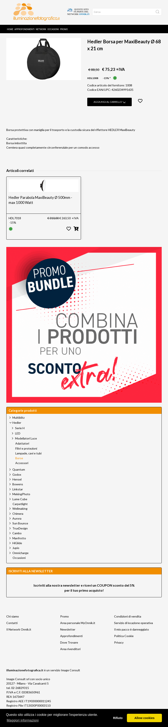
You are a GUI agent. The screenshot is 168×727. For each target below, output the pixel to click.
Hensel (17, 486)
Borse (66, 38)
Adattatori (22, 450)
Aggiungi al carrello (109, 108)
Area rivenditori (70, 655)
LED (17, 440)
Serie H (20, 435)
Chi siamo (12, 623)
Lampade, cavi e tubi (28, 460)
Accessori (21, 469)
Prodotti (29, 38)
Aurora (16, 525)
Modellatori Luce (26, 445)
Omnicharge (20, 559)
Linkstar (17, 496)
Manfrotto (19, 545)
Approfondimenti (24, 28)
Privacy (119, 649)
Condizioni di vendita (127, 623)
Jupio (15, 554)
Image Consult (70, 677)
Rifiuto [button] (118, 718)
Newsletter (67, 636)
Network (41, 28)
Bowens (17, 491)
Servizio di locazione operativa (133, 629)
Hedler (48, 38)
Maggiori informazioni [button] (23, 720)
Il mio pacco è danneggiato (131, 636)
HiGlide (17, 550)
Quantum (18, 476)
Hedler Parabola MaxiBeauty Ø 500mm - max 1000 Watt (40, 206)
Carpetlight (20, 510)
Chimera (17, 520)
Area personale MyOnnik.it (77, 629)
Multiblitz (18, 424)
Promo (64, 28)
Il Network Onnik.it (18, 636)
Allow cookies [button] (144, 718)
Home (10, 28)
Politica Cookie (124, 642)
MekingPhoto (21, 501)
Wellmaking (19, 515)
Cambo (17, 540)
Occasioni (53, 28)
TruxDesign (20, 535)
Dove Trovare (69, 649)
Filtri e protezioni (26, 455)
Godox (16, 481)
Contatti (12, 629)
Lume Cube (19, 506)
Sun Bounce (20, 530)
